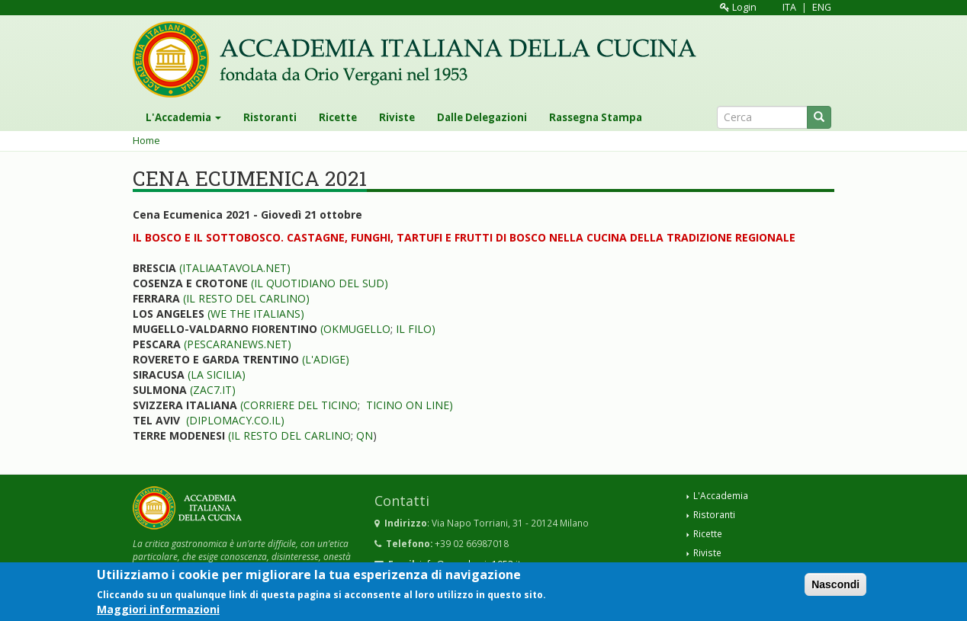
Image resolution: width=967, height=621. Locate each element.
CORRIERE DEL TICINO (300, 405)
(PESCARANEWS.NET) (237, 344)
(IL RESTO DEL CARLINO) (246, 298)
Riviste (397, 117)
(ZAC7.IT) (213, 390)
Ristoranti (270, 117)
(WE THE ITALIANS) (255, 313)
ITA (789, 7)
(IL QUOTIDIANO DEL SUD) (319, 283)
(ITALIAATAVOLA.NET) (235, 268)
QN (364, 435)
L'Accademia (183, 117)
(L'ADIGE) (324, 359)
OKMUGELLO (356, 329)
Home (146, 140)
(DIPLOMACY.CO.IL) (235, 420)
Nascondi (835, 586)
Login (738, 7)
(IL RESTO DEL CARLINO (289, 435)
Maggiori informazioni (158, 610)
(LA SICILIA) (217, 374)
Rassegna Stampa (595, 117)
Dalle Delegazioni (482, 117)
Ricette (338, 117)
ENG (821, 7)
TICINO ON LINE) (409, 405)
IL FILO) (415, 329)
